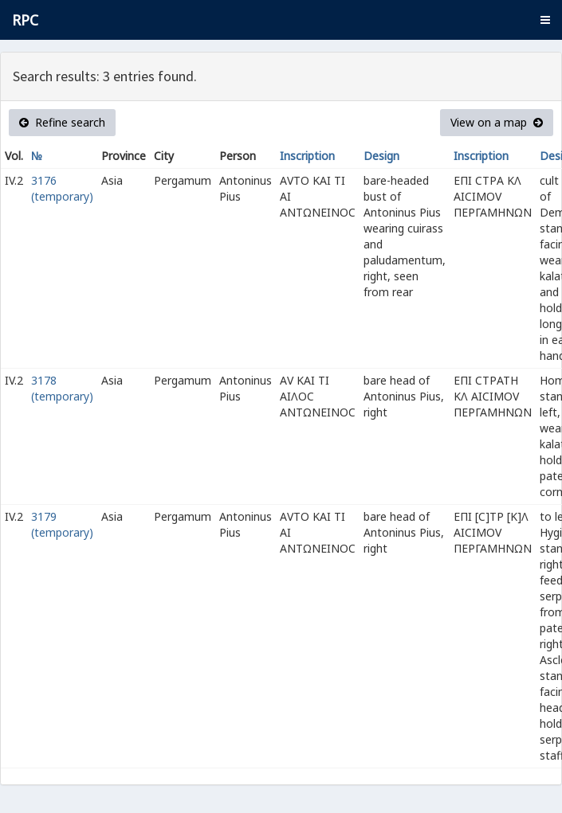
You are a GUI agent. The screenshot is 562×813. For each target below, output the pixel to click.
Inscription (307, 155)
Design (381, 155)
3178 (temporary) (62, 388)
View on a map (496, 122)
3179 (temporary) (62, 524)
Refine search (62, 122)
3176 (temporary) (62, 188)
